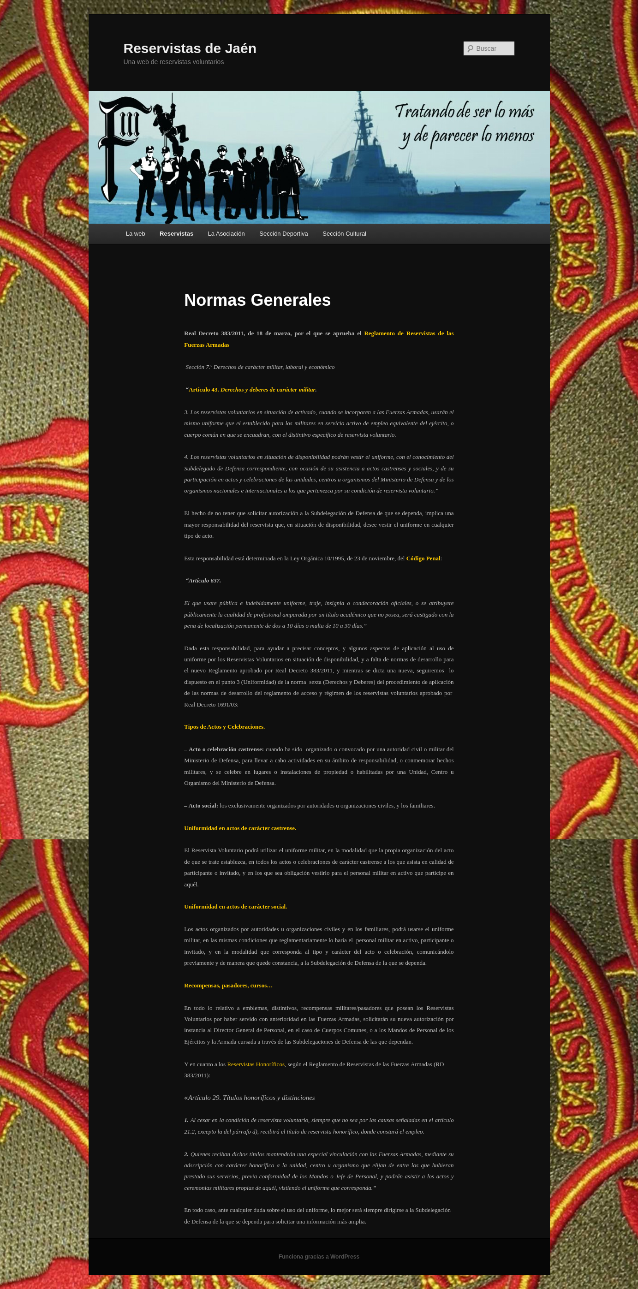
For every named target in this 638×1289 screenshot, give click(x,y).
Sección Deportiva (283, 233)
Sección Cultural (344, 233)
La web (135, 233)
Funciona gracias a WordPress (319, 1256)
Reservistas (176, 233)
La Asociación (226, 233)
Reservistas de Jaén (190, 48)
